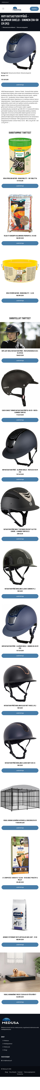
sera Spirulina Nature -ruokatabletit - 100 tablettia (20, 178)
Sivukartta (20, 1074)
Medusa (6, 1040)
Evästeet (20, 1072)
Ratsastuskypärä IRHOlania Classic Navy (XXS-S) (20, 763)
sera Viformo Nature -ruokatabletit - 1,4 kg (20, 293)
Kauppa (34, 9)
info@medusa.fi (5, 2)
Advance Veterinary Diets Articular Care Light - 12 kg (20, 937)
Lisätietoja (20, 85)
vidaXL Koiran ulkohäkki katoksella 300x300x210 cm (20, 820)
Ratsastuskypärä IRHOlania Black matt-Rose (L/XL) (20, 705)
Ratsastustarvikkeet (9, 27)
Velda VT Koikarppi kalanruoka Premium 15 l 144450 (20, 236)
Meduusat (7, 1047)
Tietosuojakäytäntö (29, 1072)
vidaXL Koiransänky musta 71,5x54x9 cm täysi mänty (20, 994)
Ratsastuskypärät (22, 27)
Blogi (5, 1050)
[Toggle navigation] (3, 8)
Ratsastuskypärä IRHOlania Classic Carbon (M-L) (20, 589)
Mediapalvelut (8, 1044)
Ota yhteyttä (12, 1072)
